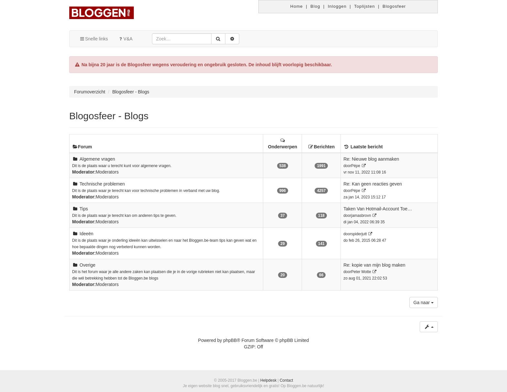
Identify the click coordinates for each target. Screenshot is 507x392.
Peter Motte (361, 272)
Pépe (355, 166)
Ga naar (424, 302)
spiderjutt (359, 234)
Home (296, 6)
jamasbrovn (361, 215)
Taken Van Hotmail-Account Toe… (377, 208)
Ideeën (86, 233)
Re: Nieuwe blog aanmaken (371, 159)
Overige (87, 265)
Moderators (107, 172)
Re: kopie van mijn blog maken (374, 265)
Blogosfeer (394, 6)
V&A (125, 38)
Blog (315, 6)
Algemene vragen (97, 159)
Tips (84, 208)
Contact (286, 380)
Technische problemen (102, 183)
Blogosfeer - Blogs (108, 116)
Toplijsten (364, 6)
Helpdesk (268, 380)
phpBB (230, 340)
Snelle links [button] (93, 38)
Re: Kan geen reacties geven (372, 183)
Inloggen (337, 6)
